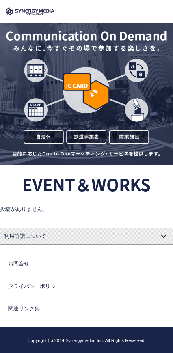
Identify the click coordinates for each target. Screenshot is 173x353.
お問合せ (18, 263)
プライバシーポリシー (34, 286)
